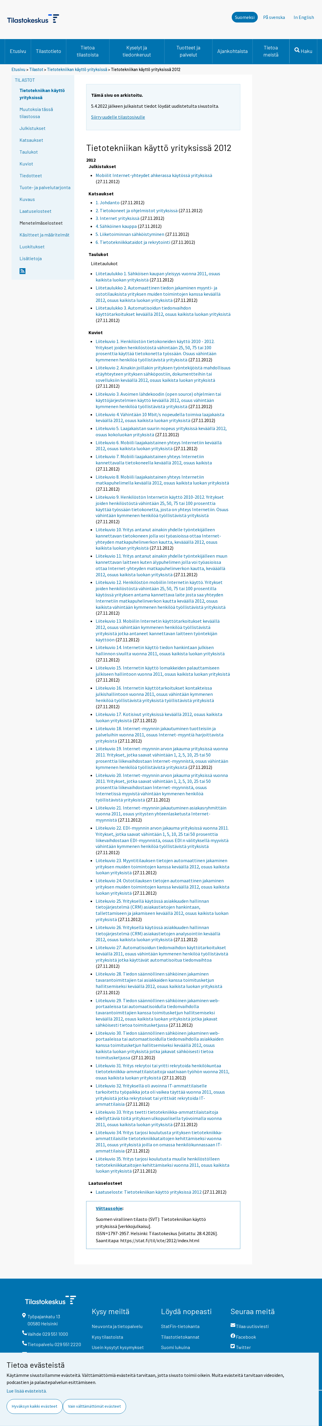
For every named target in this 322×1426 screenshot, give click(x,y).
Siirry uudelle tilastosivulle (118, 117)
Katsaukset (31, 140)
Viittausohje (109, 1208)
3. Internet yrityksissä (117, 218)
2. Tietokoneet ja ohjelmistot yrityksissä (137, 210)
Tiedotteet (31, 175)
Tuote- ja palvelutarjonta (45, 187)
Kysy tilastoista (107, 1337)
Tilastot (36, 69)
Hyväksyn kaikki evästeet (34, 1406)
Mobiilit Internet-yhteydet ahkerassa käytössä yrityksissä (154, 175)
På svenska (274, 17)
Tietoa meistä (270, 51)
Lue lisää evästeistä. (27, 1391)
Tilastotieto (48, 51)
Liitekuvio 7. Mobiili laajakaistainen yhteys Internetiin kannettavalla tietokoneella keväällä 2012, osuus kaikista (154, 459)
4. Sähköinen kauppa (116, 226)
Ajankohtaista (232, 51)
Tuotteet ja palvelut (188, 51)
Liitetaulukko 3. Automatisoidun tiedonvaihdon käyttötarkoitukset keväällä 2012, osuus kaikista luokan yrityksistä (163, 311)
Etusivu (18, 51)
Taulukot (29, 151)
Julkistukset (33, 128)
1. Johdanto (108, 202)
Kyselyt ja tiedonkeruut (137, 51)
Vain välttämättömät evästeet (94, 1406)
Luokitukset (32, 246)
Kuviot (26, 163)
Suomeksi (245, 17)
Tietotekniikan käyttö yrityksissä (77, 69)
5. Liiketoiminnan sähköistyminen (130, 234)
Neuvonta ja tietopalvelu (117, 1326)
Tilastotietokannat (180, 1337)
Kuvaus (27, 199)
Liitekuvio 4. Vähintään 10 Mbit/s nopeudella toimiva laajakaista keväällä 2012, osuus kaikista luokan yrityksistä (160, 417)
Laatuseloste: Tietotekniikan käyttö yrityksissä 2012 (149, 1192)
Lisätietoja (31, 258)
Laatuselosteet (35, 211)
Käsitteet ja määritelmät (45, 234)
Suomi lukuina (175, 1347)
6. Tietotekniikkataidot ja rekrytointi (133, 242)
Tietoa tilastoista (88, 51)
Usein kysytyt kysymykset (118, 1347)
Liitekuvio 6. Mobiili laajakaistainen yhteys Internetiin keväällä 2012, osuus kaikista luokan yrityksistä (159, 446)
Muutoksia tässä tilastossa (36, 112)
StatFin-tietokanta (180, 1326)
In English (304, 17)
